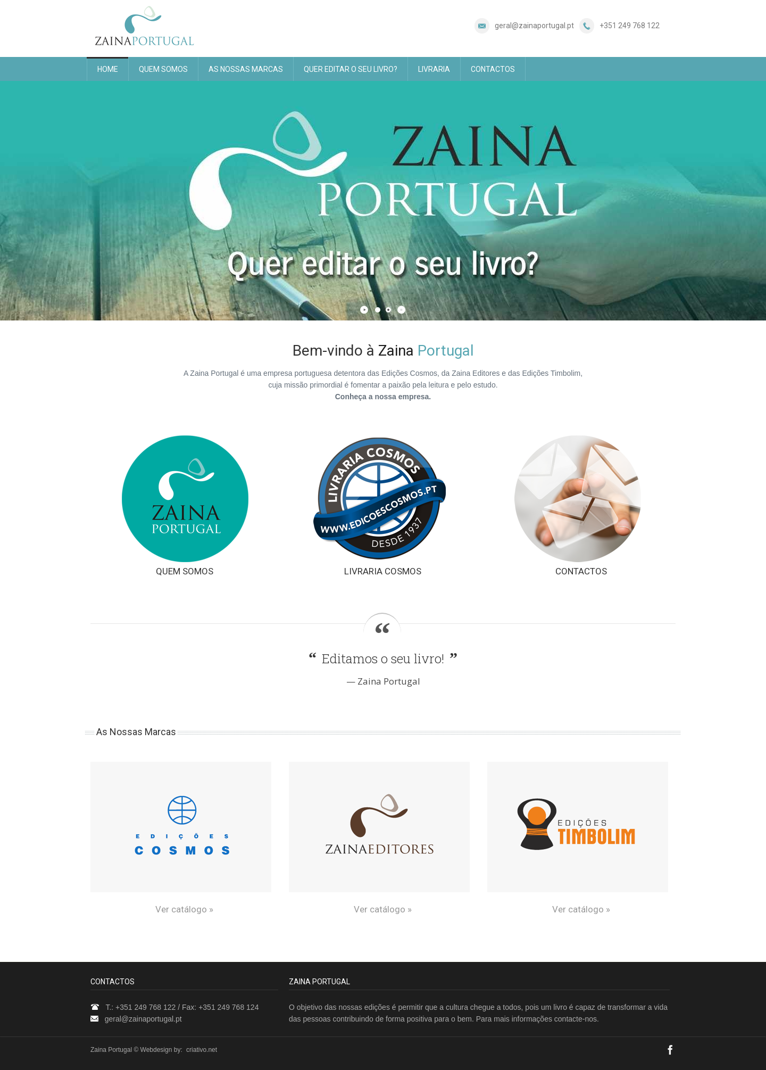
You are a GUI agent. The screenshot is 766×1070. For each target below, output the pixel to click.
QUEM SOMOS (163, 69)
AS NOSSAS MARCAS (246, 69)
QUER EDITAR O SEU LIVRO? (350, 69)
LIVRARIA (434, 69)
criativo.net (201, 1049)
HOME (107, 69)
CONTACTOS (493, 69)
